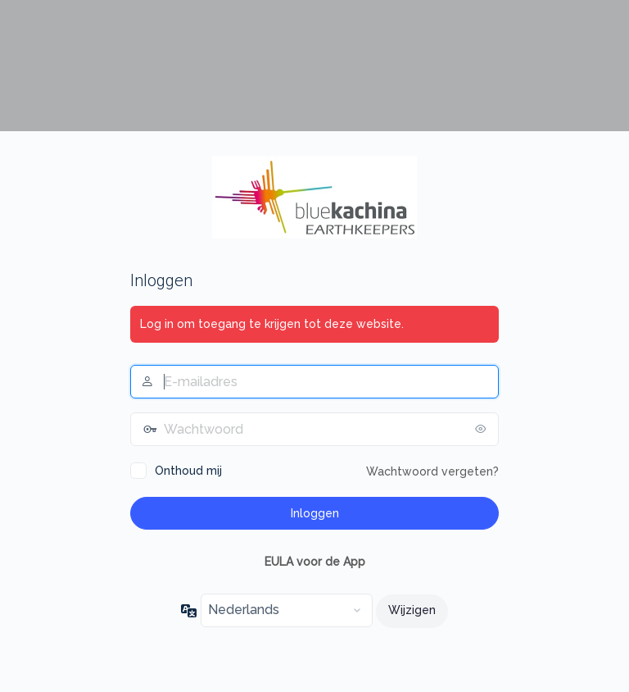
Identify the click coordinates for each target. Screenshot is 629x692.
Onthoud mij (188, 470)
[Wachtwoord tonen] (482, 428)
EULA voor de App (315, 561)
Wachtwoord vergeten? (432, 471)
